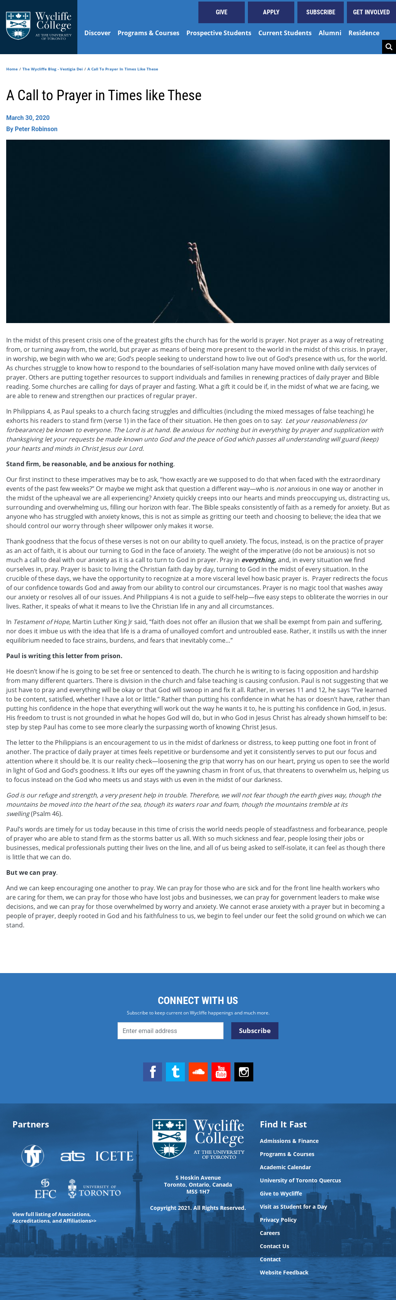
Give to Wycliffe (281, 1193)
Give (221, 12)
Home (12, 69)
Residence (363, 33)
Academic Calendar (285, 1167)
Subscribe (320, 12)
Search (389, 47)
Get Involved (371, 12)
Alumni (330, 33)
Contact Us (274, 1246)
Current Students (285, 33)
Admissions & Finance (289, 1141)
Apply (271, 12)
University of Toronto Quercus (300, 1180)
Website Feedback (284, 1272)
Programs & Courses (148, 33)
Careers (270, 1233)
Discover (97, 33)
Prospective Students (218, 33)
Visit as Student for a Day (293, 1206)
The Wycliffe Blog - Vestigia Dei (52, 69)
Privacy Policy (278, 1220)
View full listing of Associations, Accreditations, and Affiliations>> (54, 1217)
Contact (270, 1259)
